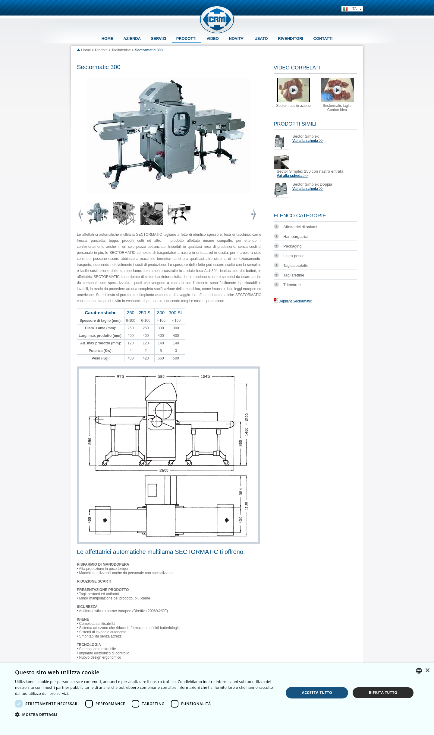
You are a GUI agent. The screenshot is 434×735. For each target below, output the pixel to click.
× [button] (427, 670)
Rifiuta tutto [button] (383, 692)
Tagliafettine (121, 50)
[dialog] (217, 699)
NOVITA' (236, 38)
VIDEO (212, 38)
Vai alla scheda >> (307, 141)
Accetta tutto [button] (317, 692)
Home (86, 50)
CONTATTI (323, 38)
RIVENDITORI (290, 38)
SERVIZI (158, 38)
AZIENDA (132, 38)
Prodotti (101, 50)
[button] (145, 714)
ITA (352, 9)
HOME (107, 38)
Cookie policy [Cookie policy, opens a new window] (27, 724)
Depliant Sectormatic (293, 301)
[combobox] (419, 671)
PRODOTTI (186, 38)
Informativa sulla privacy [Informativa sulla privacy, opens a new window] (91, 693)
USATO (261, 38)
